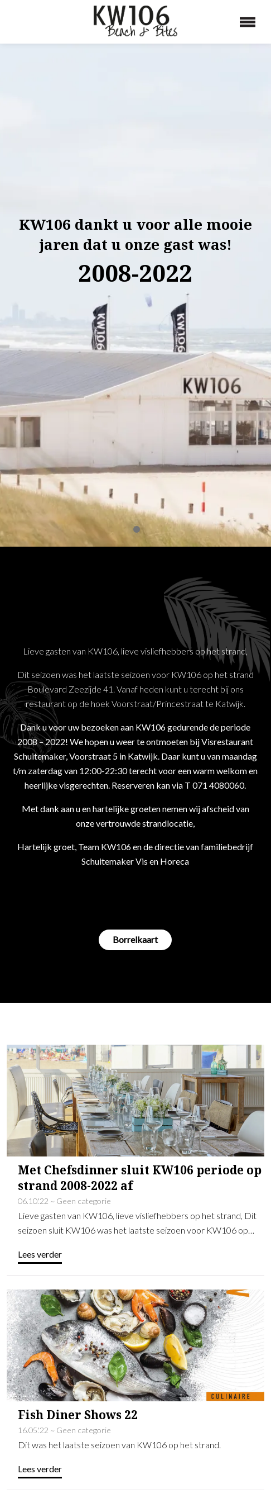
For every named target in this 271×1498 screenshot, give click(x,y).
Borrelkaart (135, 856)
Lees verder (40, 1171)
